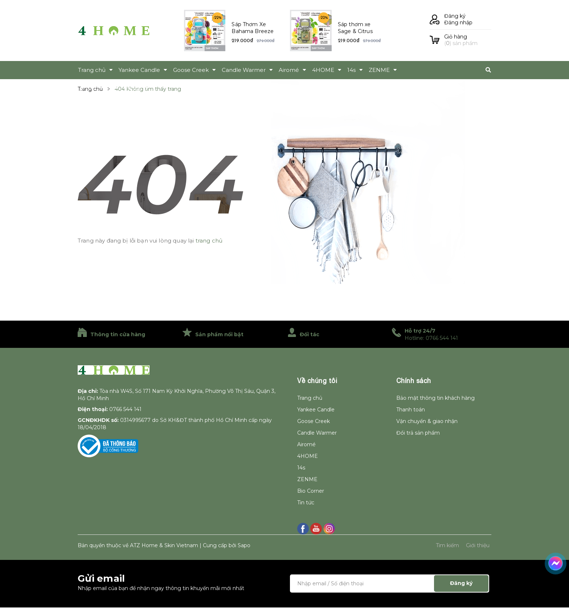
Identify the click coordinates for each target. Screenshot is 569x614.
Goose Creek (313, 421)
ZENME (307, 479)
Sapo (244, 545)
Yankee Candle (316, 409)
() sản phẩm (467, 39)
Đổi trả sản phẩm (418, 433)
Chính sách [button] (413, 381)
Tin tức (305, 502)
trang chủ (209, 240)
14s (301, 467)
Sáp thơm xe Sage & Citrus (355, 28)
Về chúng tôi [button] (317, 381)
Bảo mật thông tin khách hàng (435, 398)
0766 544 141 (125, 409)
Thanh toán (410, 409)
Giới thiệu (478, 545)
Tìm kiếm (447, 545)
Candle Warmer (317, 433)
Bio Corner (310, 491)
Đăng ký (455, 16)
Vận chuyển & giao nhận (427, 421)
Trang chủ (309, 398)
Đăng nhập (458, 22)
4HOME (307, 456)
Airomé (306, 444)
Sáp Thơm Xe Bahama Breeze (253, 28)
